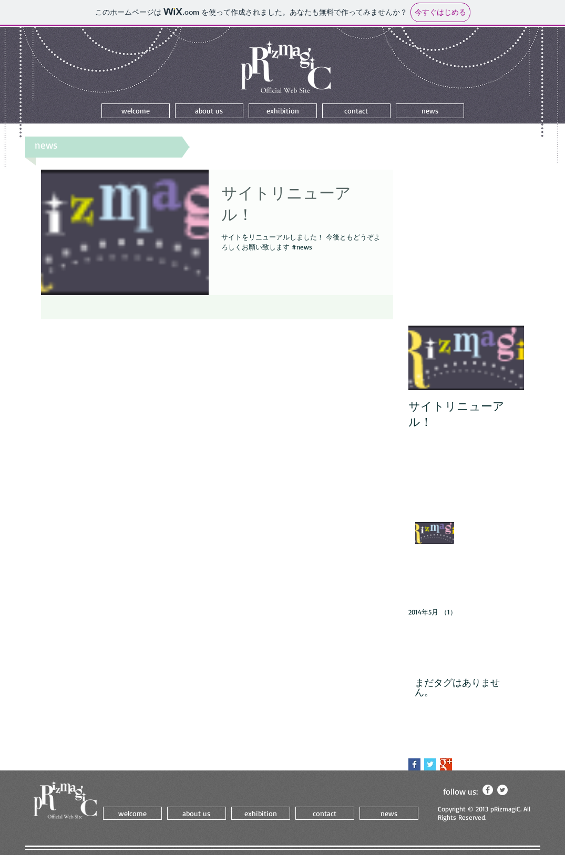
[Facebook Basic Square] (414, 764)
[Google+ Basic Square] (446, 764)
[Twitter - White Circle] (502, 790)
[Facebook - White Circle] (487, 790)
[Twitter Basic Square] (430, 764)
